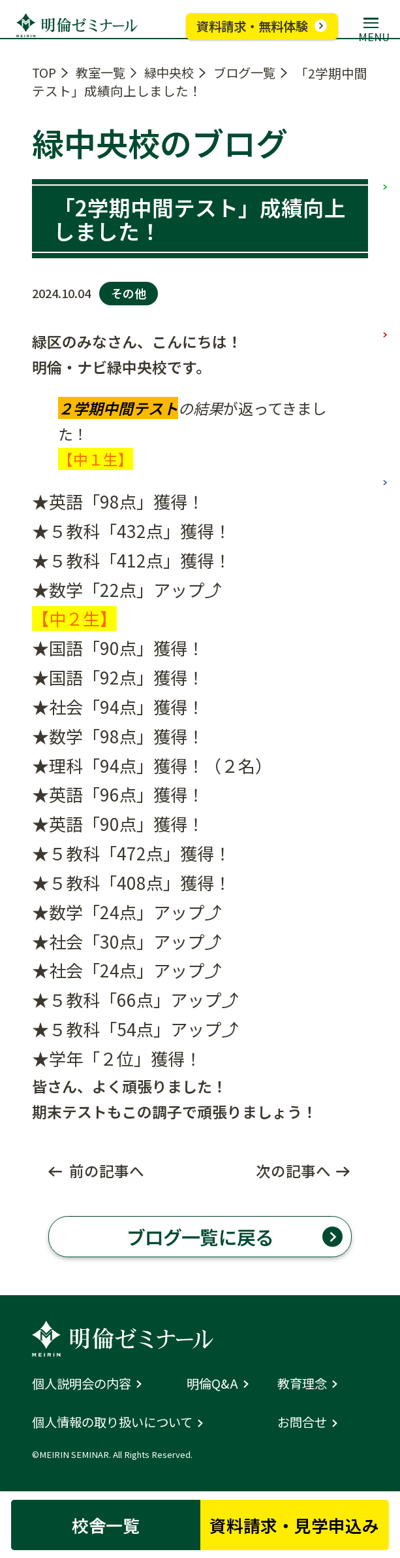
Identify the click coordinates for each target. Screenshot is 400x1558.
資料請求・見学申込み (296, 1524)
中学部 (385, 274)
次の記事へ (293, 1170)
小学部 (385, 124)
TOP (44, 72)
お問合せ (303, 1424)
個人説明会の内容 (84, 1385)
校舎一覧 (104, 1524)
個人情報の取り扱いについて (116, 1424)
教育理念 (303, 1385)
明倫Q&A (213, 1385)
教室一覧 (103, 72)
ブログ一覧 (253, 72)
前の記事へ (106, 1170)
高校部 (385, 424)
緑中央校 (175, 72)
